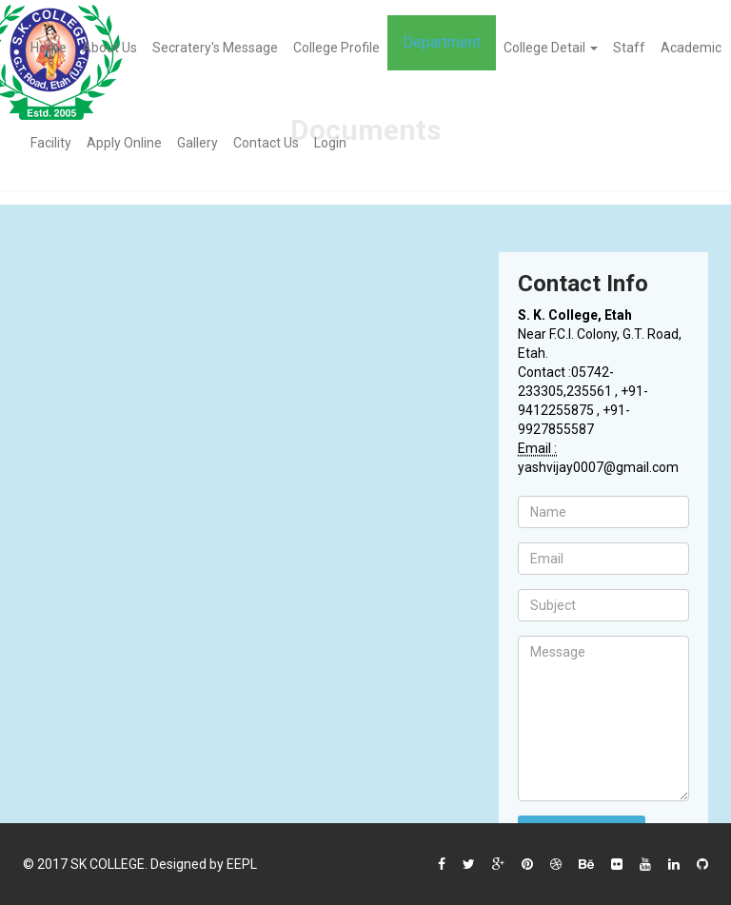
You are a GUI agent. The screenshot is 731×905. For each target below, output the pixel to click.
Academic (691, 47)
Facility (50, 142)
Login (330, 142)
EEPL (242, 864)
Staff (629, 47)
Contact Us (266, 142)
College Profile (336, 47)
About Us (109, 47)
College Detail (551, 47)
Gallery (197, 142)
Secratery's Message (215, 47)
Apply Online (124, 142)
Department (442, 42)
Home (48, 47)
